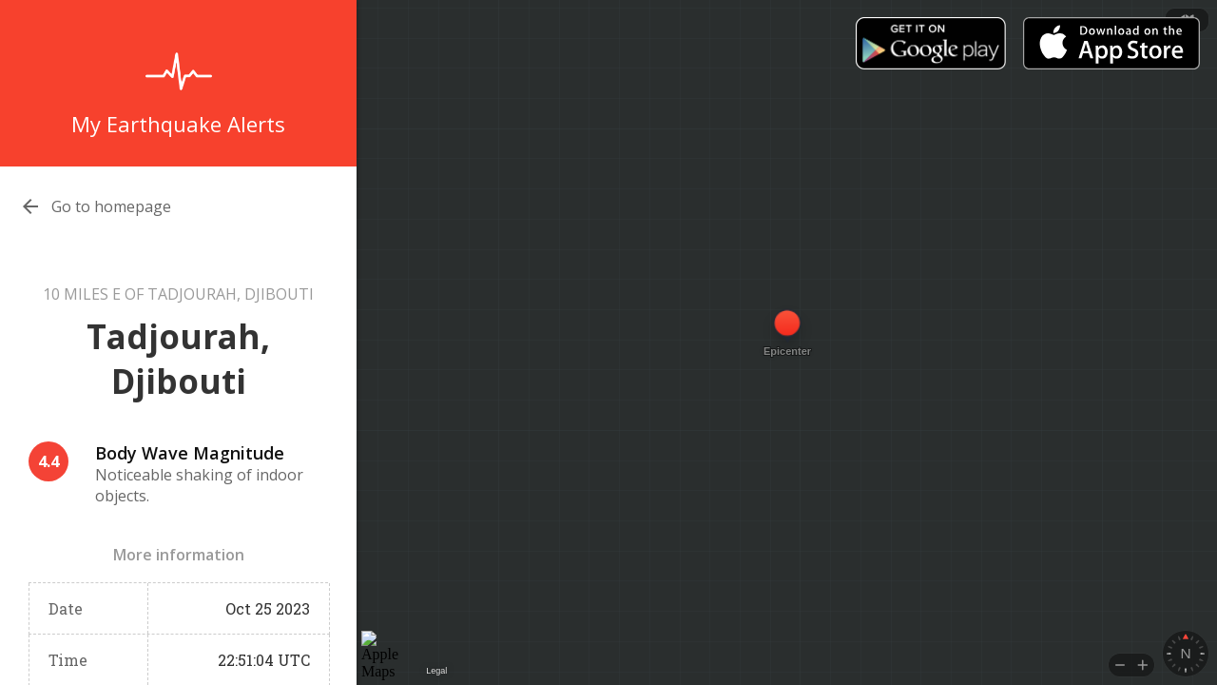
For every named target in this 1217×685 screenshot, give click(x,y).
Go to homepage (111, 206)
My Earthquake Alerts (178, 123)
